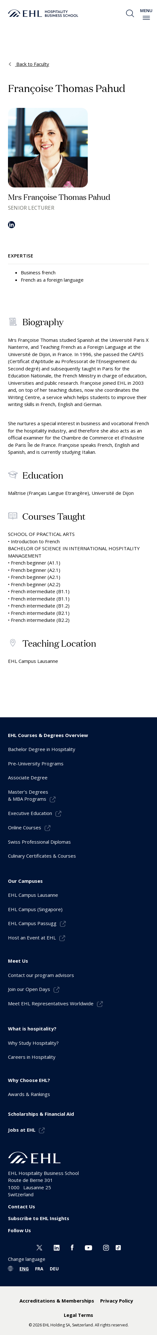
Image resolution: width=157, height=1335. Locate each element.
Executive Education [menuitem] (30, 813)
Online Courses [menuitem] (24, 827)
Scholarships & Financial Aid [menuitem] (41, 1114)
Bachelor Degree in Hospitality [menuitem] (41, 749)
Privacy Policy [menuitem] (116, 1300)
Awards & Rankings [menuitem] (29, 1094)
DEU (54, 1269)
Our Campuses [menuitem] (25, 881)
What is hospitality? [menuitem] (32, 1028)
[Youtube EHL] (88, 1247)
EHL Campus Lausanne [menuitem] (33, 895)
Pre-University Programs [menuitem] (36, 763)
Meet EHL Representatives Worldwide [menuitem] (50, 1003)
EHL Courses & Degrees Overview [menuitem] (48, 735)
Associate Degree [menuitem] (28, 777)
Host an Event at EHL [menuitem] (32, 937)
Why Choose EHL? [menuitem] (29, 1080)
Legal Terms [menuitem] (78, 1315)
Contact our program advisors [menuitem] (41, 975)
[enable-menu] (146, 17)
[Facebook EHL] (72, 1247)
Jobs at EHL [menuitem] (21, 1130)
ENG (24, 1269)
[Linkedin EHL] (57, 1247)
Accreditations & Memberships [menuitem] (56, 1300)
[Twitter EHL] (39, 1247)
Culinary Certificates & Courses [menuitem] (42, 856)
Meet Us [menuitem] (18, 961)
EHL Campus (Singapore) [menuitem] (35, 909)
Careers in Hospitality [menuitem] (32, 1057)
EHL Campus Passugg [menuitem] (32, 923)
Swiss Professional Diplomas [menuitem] (39, 842)
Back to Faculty (32, 64)
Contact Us (21, 1206)
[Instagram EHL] (106, 1247)
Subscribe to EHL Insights (38, 1218)
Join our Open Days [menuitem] (29, 989)
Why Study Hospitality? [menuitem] (33, 1043)
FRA (39, 1269)
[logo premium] (43, 13)
